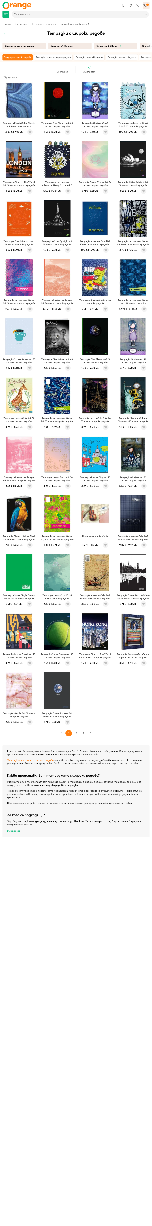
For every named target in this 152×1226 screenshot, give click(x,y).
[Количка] (146, 5)
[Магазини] (123, 5)
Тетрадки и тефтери (44, 24)
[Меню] (5, 14)
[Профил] (137, 5)
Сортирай (62, 69)
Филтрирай (89, 69)
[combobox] (76, 14)
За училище (21, 24)
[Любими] (130, 5)
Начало (6, 24)
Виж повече (13, 830)
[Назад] (4, 34)
